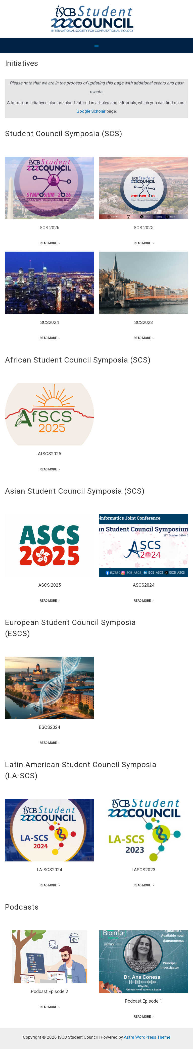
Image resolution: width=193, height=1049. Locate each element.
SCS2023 (143, 322)
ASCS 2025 (49, 585)
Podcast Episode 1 (143, 1001)
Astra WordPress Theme (147, 1037)
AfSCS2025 (49, 453)
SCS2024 (49, 322)
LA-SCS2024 (49, 869)
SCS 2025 (143, 227)
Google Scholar (91, 111)
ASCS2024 (143, 585)
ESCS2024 (49, 727)
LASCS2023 (143, 869)
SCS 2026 (49, 227)
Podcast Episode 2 (49, 991)
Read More (48, 243)
